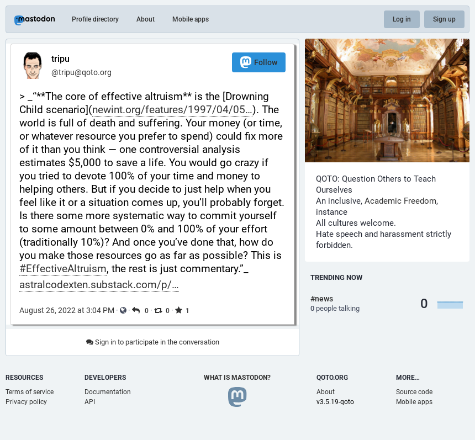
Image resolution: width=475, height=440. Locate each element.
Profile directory (95, 19)
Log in (402, 19)
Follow (258, 62)
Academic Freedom (400, 201)
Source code (414, 392)
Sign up (444, 19)
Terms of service (30, 392)
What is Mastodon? (237, 377)
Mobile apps (190, 19)
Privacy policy (26, 402)
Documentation (108, 392)
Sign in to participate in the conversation (152, 342)
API (90, 402)
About (145, 19)
